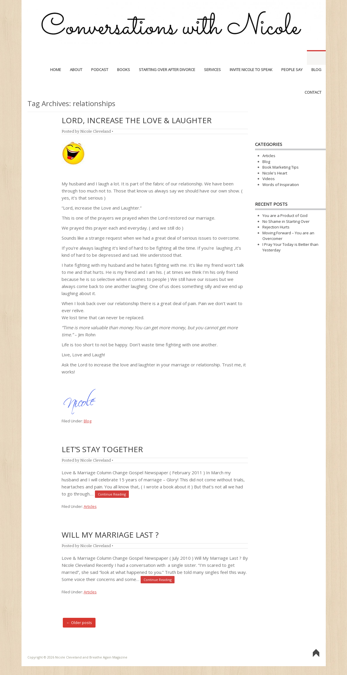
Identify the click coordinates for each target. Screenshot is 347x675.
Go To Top (316, 653)
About (76, 57)
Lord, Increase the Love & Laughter (137, 120)
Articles (90, 506)
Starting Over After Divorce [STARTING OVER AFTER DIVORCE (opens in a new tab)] (167, 57)
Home (55, 57)
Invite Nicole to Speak (251, 57)
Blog (316, 57)
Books (123, 57)
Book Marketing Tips (280, 167)
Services (212, 57)
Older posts (79, 622)
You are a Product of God (284, 215)
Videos (268, 178)
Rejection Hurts (276, 227)
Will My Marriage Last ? (110, 534)
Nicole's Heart (274, 173)
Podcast (100, 57)
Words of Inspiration (280, 184)
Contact (313, 80)
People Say (292, 57)
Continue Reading (112, 494)
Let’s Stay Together (102, 449)
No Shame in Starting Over (286, 221)
